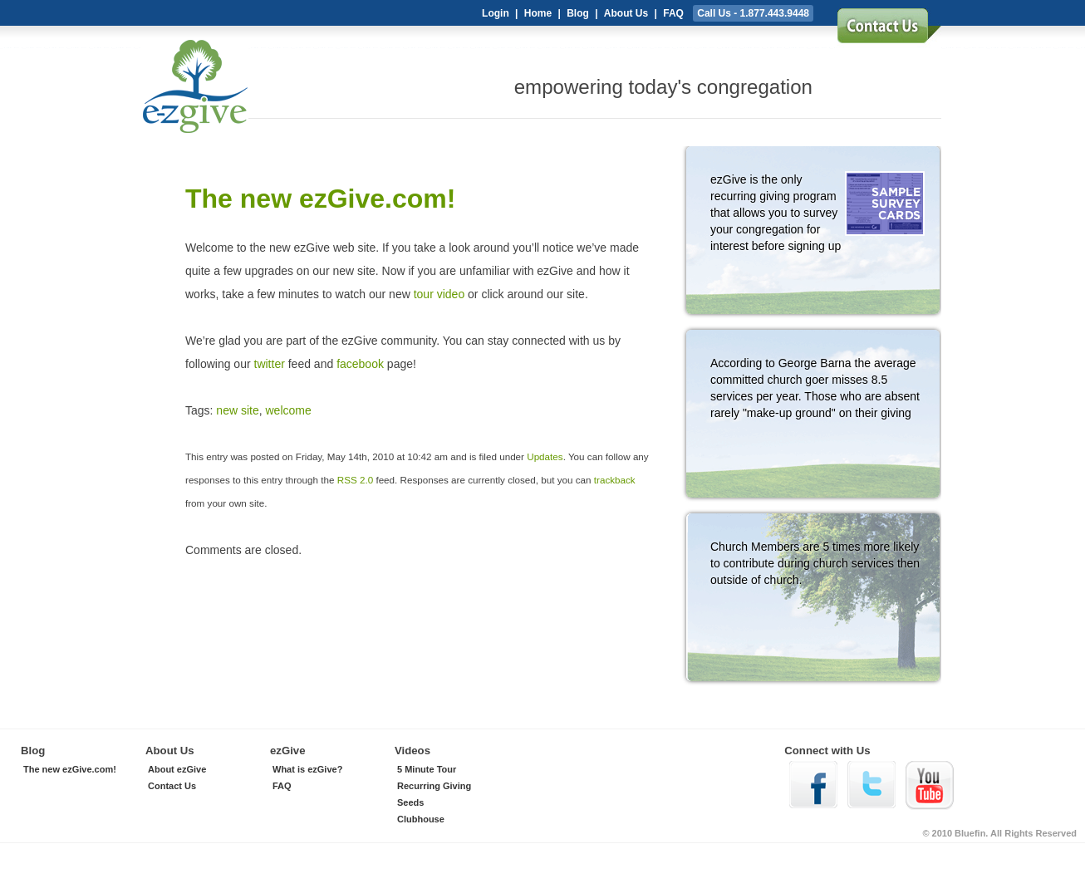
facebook (360, 363)
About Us (626, 13)
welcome (289, 410)
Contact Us (172, 786)
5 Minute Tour (426, 769)
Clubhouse (420, 819)
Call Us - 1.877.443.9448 (753, 13)
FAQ (673, 13)
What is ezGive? (307, 769)
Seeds (410, 802)
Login (495, 13)
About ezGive (177, 769)
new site (237, 410)
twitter (269, 363)
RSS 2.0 (355, 479)
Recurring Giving (434, 786)
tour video (439, 294)
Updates (544, 456)
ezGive (249, 92)
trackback (615, 479)
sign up (889, 31)
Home (538, 13)
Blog (578, 13)
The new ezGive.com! (69, 769)
